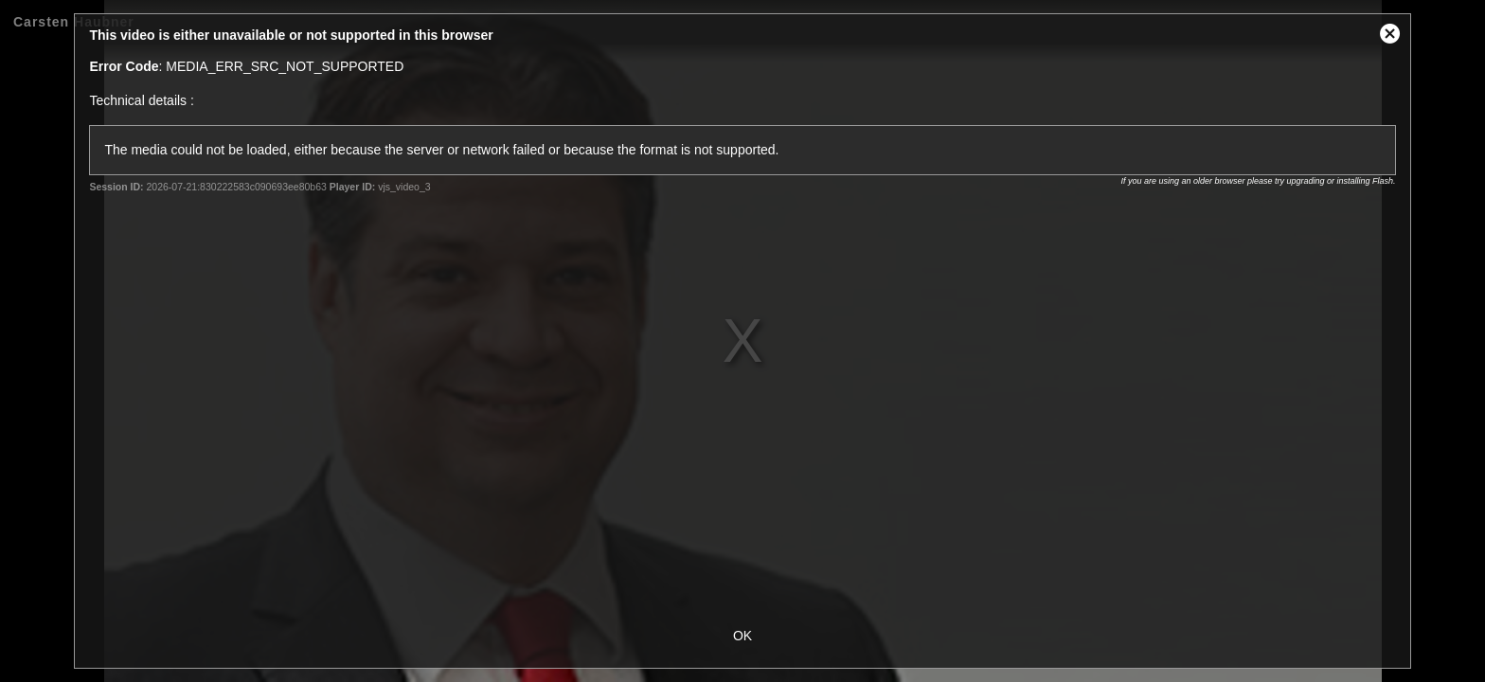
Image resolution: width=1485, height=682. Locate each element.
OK (742, 635)
